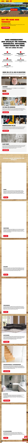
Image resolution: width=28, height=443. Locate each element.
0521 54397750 (5, 419)
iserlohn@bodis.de (5, 424)
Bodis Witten (17, 431)
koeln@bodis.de (5, 429)
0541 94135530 (5, 433)
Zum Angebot (6, 247)
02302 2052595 (16, 433)
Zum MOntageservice (8, 404)
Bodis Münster (17, 421)
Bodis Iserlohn (6, 421)
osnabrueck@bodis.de (5, 434)
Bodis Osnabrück (6, 431)
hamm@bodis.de (16, 429)
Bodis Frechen (6, 426)
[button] (1, 441)
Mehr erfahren (6, 93)
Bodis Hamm (17, 426)
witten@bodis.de (16, 434)
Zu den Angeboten (5, 27)
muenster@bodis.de (17, 424)
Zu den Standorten (5, 375)
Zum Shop (6, 174)
